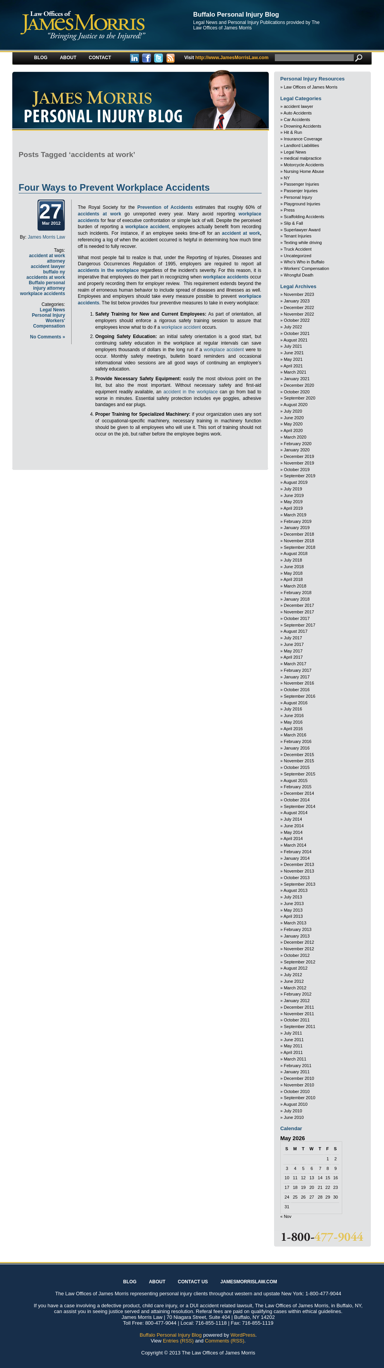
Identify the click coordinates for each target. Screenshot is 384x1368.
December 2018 (299, 534)
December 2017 (299, 605)
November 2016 (299, 683)
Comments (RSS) (224, 1341)
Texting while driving (303, 242)
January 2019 (297, 527)
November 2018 (299, 540)
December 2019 (299, 456)
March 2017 (295, 663)
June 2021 (293, 352)
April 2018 (293, 579)
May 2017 (293, 651)
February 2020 (298, 443)
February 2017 (298, 670)
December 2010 (299, 1078)
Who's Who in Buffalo (304, 262)
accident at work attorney (47, 258)
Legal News (52, 310)
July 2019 (293, 489)
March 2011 (295, 1059)
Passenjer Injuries (300, 190)
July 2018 (293, 560)
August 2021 (296, 340)
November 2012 (299, 948)
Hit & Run (293, 132)
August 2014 (296, 812)
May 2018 (293, 573)
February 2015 (298, 786)
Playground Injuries (302, 204)
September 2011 (299, 1026)
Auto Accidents (298, 113)
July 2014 (293, 819)
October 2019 (297, 469)
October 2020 (297, 391)
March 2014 (295, 845)
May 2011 (293, 1046)
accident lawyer (298, 106)
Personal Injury (48, 315)
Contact (100, 57)
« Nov (285, 1216)
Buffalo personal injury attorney (47, 285)
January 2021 (297, 378)
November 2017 (299, 612)
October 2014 (297, 800)
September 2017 (299, 625)
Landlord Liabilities (301, 145)
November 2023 (299, 294)
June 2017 (293, 644)
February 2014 (298, 851)
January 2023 (297, 301)
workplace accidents (42, 293)
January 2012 (297, 1000)
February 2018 (298, 592)
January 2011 (297, 1071)
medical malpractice (302, 158)
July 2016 (293, 709)
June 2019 (293, 495)
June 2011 (293, 1039)
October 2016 (297, 689)
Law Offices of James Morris (311, 87)
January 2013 (297, 936)
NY (287, 178)
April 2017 (293, 657)
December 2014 (299, 793)
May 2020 (293, 424)
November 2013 (299, 871)
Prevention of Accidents (165, 207)
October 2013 (297, 877)
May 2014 (293, 832)
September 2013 (299, 884)
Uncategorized (297, 255)
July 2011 (293, 1033)
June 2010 (293, 1117)
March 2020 (295, 437)
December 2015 (299, 754)
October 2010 (297, 1091)
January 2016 (297, 748)
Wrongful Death (298, 275)
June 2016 (293, 715)
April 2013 (293, 916)
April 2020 (293, 430)
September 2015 (299, 774)
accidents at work (45, 277)
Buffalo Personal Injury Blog (236, 14)
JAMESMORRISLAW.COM (248, 1281)
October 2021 (297, 333)
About (68, 57)
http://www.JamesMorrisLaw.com (226, 57)
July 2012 (293, 974)
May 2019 (293, 501)
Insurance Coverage (303, 139)
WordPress (242, 1335)
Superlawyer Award (302, 229)
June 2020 (293, 417)
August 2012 (296, 968)
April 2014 (293, 838)
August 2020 (296, 404)
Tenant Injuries (298, 236)
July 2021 (293, 346)
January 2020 (297, 449)
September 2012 (299, 962)
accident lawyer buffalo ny (48, 269)
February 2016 (298, 741)
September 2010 (299, 1097)
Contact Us (193, 1281)
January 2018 (297, 599)
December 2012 (299, 942)
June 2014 (293, 825)
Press (289, 210)
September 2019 (299, 475)
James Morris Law (46, 237)
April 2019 (293, 508)
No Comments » (47, 337)
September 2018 (299, 547)
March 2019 (295, 514)
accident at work (241, 233)
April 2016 (293, 728)
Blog (41, 57)
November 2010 (299, 1085)
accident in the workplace (190, 392)
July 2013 (293, 897)
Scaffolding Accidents (304, 216)
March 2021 (295, 372)
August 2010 (296, 1104)
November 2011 (299, 1013)
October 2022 (297, 320)
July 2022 (293, 326)
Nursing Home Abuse (304, 171)
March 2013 (295, 923)
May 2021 (293, 359)
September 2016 (299, 696)
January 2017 (297, 677)
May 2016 (293, 722)
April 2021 (293, 366)
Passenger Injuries (301, 184)
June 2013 (293, 903)
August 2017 (296, 631)
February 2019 (298, 521)
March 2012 (295, 987)
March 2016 (295, 735)
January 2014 (297, 858)
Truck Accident (298, 249)
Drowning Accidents (302, 126)
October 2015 (297, 767)
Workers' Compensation (49, 323)
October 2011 (297, 1020)
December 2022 (299, 307)
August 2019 (296, 482)
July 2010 (293, 1110)
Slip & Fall (293, 223)
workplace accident (147, 226)
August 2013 (296, 890)
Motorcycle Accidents (304, 164)
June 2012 (293, 981)
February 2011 (298, 1065)
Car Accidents (297, 119)
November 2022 (299, 314)
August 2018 (296, 553)
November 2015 (299, 760)
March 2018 (295, 586)
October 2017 (297, 618)
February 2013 (298, 929)
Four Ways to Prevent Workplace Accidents (114, 187)
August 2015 (296, 780)
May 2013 (293, 910)
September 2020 (299, 398)
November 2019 (299, 463)
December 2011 (299, 1007)
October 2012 (297, 955)
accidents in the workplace (108, 270)
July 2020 (293, 411)
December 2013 (299, 864)
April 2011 (293, 1052)
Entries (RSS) (178, 1341)
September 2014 (299, 806)
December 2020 (299, 385)
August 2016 (296, 702)
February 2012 (298, 994)
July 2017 (293, 637)
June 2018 (293, 566)
